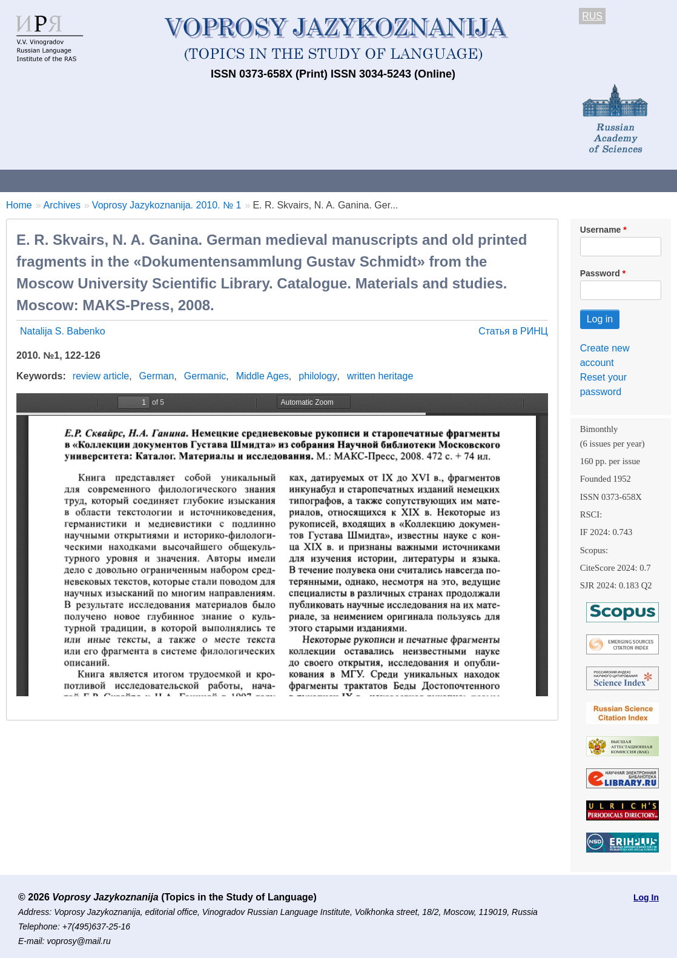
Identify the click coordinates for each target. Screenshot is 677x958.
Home (19, 205)
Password (600, 273)
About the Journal (50, 180)
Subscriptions (484, 180)
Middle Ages (262, 376)
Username (600, 230)
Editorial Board (569, 180)
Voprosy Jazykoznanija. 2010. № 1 (167, 205)
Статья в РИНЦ (513, 331)
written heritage (380, 376)
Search (641, 180)
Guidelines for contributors (231, 180)
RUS (592, 16)
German (156, 376)
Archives (412, 180)
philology (318, 376)
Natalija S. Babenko (62, 331)
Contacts (131, 180)
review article (101, 376)
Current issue (340, 180)
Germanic (205, 376)
